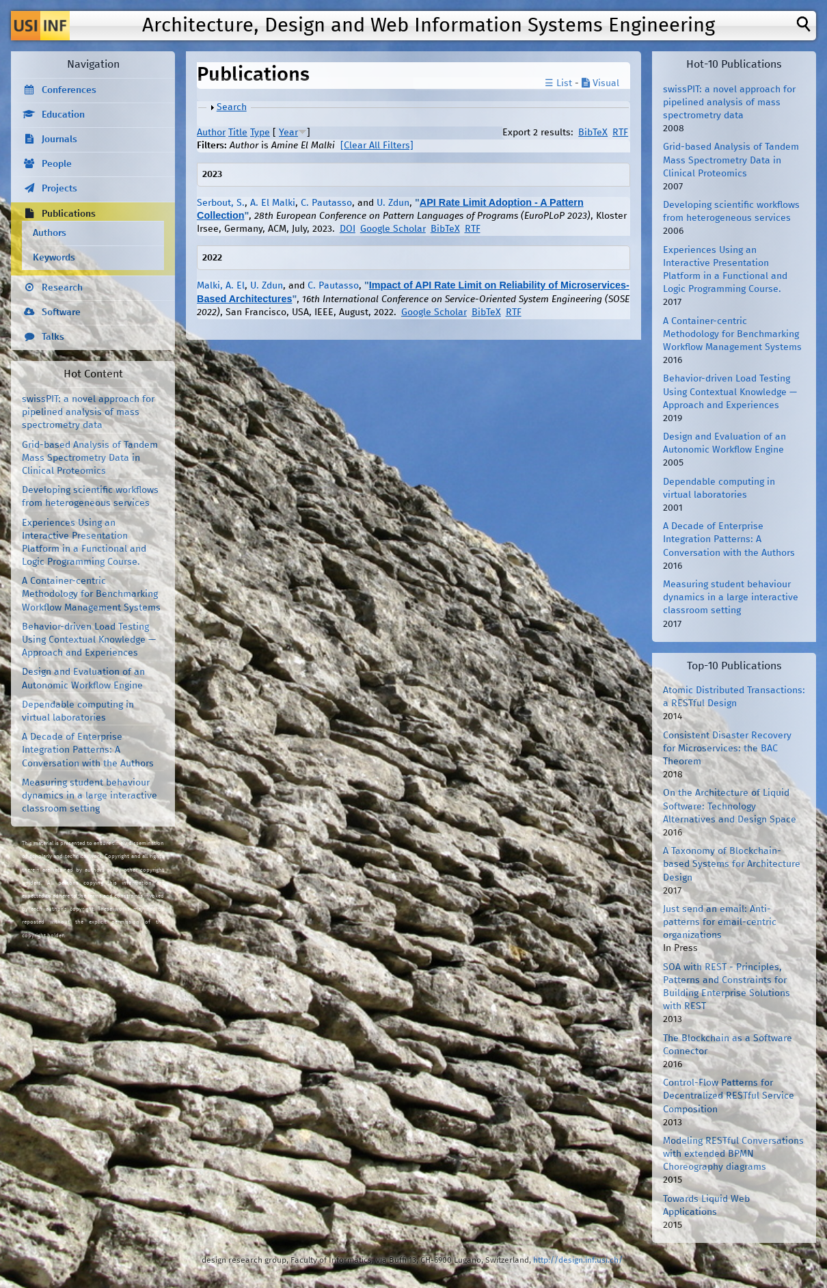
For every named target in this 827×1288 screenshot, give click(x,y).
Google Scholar (393, 229)
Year (288, 132)
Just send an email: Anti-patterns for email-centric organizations (719, 922)
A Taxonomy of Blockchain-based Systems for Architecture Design (731, 864)
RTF (620, 132)
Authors (49, 233)
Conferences (69, 90)
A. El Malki (272, 203)
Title (237, 132)
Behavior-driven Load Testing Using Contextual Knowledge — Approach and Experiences (89, 640)
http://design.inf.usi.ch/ (578, 1260)
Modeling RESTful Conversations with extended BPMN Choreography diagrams (733, 1154)
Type (260, 132)
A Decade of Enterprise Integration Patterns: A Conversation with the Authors (88, 750)
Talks (53, 337)
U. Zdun (393, 203)
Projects (59, 188)
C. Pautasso (326, 203)
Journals (59, 139)
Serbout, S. (221, 203)
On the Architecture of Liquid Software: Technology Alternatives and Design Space (729, 806)
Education (63, 115)
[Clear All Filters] (377, 145)
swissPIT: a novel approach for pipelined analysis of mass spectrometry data (88, 412)
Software (61, 312)
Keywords (54, 258)
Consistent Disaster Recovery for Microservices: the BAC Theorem (727, 748)
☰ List (558, 83)
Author (211, 132)
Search (232, 107)
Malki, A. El (221, 286)
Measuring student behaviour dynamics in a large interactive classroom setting (89, 796)
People (57, 164)
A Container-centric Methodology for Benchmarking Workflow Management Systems (91, 594)
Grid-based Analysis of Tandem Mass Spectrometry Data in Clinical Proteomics (90, 458)
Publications (69, 214)
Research (62, 288)
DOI (347, 229)
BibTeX (593, 132)
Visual (600, 83)
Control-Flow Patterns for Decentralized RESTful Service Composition (728, 1096)
